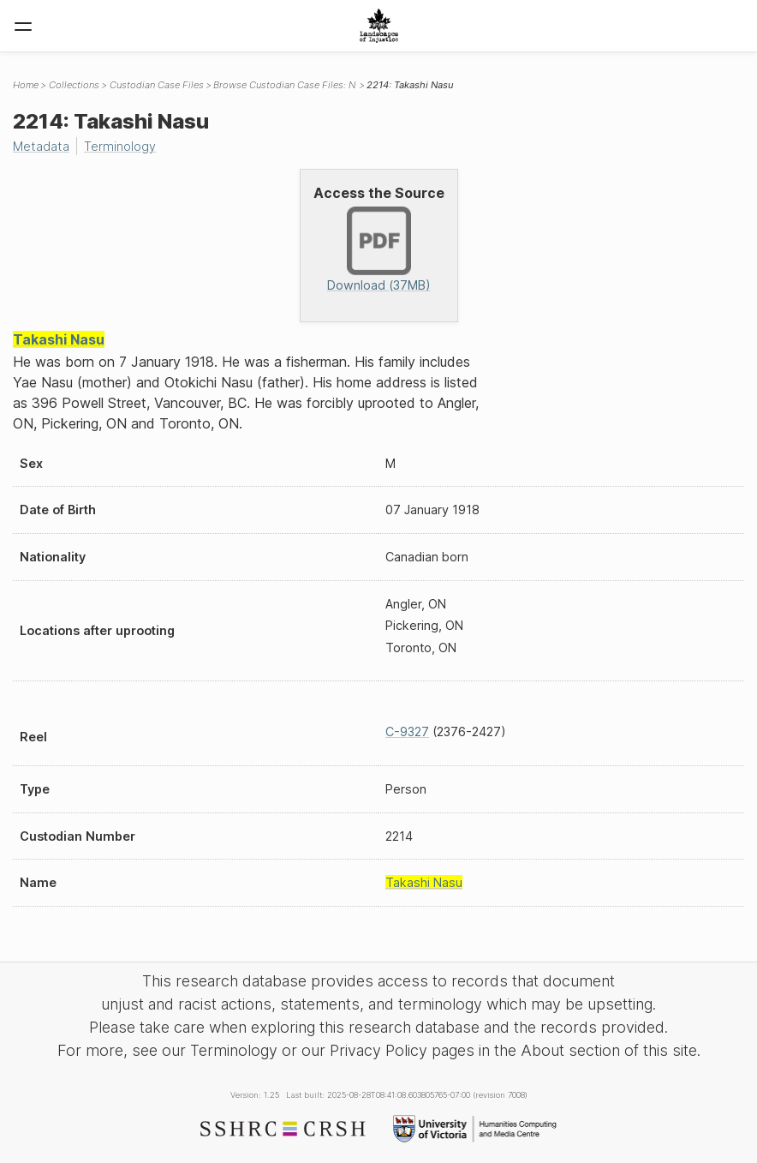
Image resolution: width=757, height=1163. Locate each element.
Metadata (41, 146)
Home (26, 85)
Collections (74, 85)
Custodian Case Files (157, 85)
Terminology (120, 146)
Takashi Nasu (58, 339)
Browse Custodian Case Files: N (284, 85)
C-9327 (407, 731)
